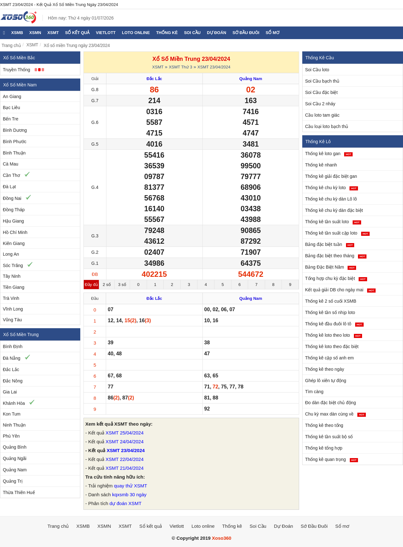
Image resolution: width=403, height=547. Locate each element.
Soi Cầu (192, 32)
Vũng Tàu (12, 319)
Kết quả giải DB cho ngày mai (340, 289)
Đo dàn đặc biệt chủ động (330, 402)
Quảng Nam (15, 469)
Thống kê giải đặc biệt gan (331, 176)
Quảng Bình (14, 447)
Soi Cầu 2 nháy (320, 103)
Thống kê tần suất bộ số (329, 436)
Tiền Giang (13, 287)
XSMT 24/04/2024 (124, 441)
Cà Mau (10, 163)
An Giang (12, 96)
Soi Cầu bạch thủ (322, 81)
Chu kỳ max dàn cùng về (335, 413)
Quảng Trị (13, 481)
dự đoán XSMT (126, 503)
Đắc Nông (12, 380)
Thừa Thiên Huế (19, 492)
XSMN (35, 32)
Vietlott (106, 32)
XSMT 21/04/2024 (124, 468)
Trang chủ (11, 45)
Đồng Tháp (14, 209)
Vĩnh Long (13, 308)
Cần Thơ (11, 175)
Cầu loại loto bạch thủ (326, 126)
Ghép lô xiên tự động (325, 380)
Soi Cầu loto (317, 69)
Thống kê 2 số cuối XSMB (330, 301)
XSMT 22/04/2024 (124, 459)
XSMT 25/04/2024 (124, 432)
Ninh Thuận (14, 425)
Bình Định (12, 346)
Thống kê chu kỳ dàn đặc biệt (334, 210)
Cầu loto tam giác (322, 115)
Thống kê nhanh (321, 164)
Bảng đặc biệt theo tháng (335, 255)
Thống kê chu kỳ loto (331, 187)
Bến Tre (10, 118)
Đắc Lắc (11, 369)
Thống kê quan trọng (331, 459)
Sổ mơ (272, 32)
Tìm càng (314, 391)
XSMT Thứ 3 (180, 67)
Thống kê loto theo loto (333, 335)
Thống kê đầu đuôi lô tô (334, 323)
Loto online (136, 32)
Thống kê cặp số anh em (329, 357)
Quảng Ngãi (14, 458)
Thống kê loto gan (329, 153)
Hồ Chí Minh (15, 232)
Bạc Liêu (11, 107)
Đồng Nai (12, 198)
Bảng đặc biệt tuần (329, 244)
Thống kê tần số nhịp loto (330, 312)
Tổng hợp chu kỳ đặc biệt (336, 278)
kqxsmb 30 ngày (129, 494)
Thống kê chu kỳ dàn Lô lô (331, 198)
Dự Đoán (216, 32)
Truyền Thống (16, 69)
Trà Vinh (11, 298)
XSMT (53, 32)
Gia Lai (10, 391)
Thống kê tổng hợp (323, 448)
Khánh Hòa (14, 403)
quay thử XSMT (130, 485)
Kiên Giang (14, 243)
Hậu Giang (13, 221)
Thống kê (167, 32)
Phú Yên (11, 436)
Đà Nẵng (11, 358)
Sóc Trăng (13, 265)
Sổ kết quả (77, 32)
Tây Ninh (11, 276)
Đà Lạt (9, 186)
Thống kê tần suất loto (333, 221)
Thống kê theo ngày (324, 369)
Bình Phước (14, 141)
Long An (11, 254)
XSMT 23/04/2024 (213, 67)
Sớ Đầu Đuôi (246, 32)
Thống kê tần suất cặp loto (337, 233)
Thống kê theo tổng (324, 425)
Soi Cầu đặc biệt (321, 92)
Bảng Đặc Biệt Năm (330, 267)
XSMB (17, 32)
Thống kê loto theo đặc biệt (332, 346)
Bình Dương (15, 130)
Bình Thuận (14, 152)
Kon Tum (11, 413)
